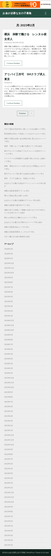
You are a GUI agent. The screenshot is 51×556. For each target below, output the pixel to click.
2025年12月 (9, 263)
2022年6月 (8, 464)
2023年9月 (8, 392)
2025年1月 (8, 316)
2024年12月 (9, 320)
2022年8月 (8, 454)
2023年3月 (8, 421)
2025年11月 (9, 268)
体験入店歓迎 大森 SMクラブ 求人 (17, 205)
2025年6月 (8, 292)
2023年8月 (8, 397)
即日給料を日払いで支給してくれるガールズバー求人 (25, 134)
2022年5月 (8, 468)
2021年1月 (8, 545)
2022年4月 (8, 473)
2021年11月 (9, 497)
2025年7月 (8, 287)
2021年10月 (9, 502)
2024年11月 (9, 325)
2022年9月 (8, 449)
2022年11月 (9, 440)
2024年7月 (8, 344)
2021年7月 (8, 516)
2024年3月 (8, 363)
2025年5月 (8, 296)
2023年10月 (9, 387)
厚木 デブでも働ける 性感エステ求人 (19, 178)
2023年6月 (8, 406)
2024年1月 (8, 373)
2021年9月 (8, 507)
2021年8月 (8, 511)
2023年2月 (8, 425)
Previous (22, 113)
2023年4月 (8, 416)
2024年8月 (8, 340)
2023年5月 (8, 411)
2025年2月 (8, 311)
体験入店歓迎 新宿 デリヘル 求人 (16, 191)
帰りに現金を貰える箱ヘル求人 (16, 195)
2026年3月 (8, 249)
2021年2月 (8, 540)
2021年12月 (9, 492)
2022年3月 (8, 478)
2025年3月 (8, 306)
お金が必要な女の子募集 (17, 13)
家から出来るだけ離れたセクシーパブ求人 (20, 217)
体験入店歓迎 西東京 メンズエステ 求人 (19, 232)
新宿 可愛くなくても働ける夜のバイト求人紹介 (23, 146)
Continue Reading (13, 63)
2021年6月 (8, 521)
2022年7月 (8, 459)
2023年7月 (8, 402)
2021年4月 (8, 531)
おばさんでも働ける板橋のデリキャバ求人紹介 (22, 200)
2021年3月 (8, 535)
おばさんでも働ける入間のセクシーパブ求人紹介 (23, 222)
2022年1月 (8, 488)
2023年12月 (9, 378)
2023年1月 (8, 430)
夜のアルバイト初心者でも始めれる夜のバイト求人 (24, 174)
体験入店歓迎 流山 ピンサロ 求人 (16, 227)
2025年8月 (8, 282)
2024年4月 (8, 359)
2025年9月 (8, 277)
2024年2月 (8, 368)
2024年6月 (8, 349)
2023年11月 (9, 382)
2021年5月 (8, 526)
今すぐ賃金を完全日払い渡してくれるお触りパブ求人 (25, 129)
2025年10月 (9, 273)
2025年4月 (8, 301)
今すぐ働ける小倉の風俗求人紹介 (17, 236)
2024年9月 (8, 335)
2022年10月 (9, 445)
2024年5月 (8, 354)
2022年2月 (8, 483)
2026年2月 (8, 254)
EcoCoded (45, 552)
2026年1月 (8, 258)
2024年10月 (9, 330)
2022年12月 (9, 435)
